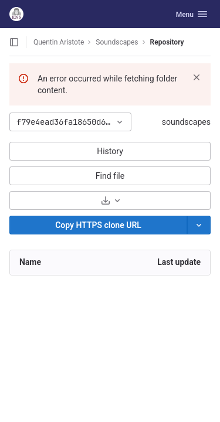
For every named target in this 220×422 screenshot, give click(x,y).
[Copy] (98, 225)
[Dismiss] (196, 77)
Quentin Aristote (58, 42)
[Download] (110, 200)
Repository (167, 42)
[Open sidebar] (14, 42)
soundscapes (186, 122)
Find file (110, 176)
